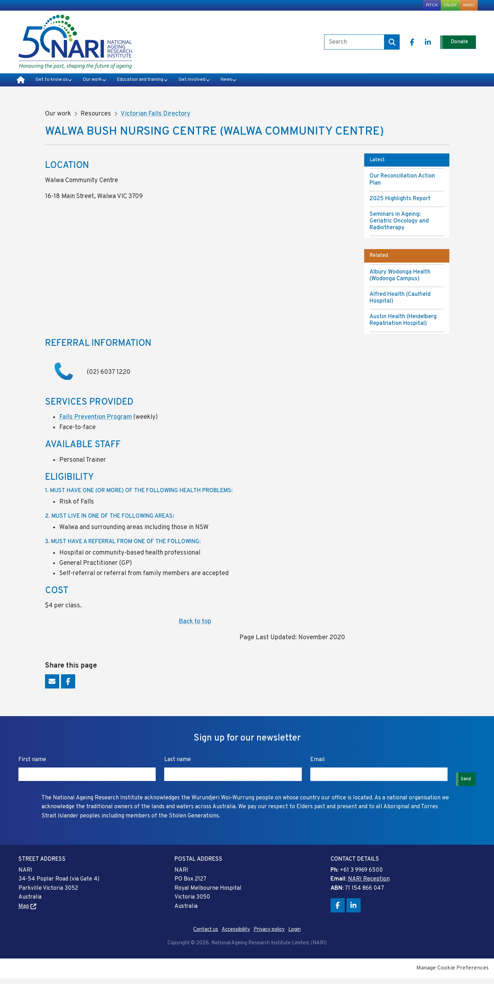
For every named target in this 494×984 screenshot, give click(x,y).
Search (381, 45)
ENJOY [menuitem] (444, 6)
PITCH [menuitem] (422, 6)
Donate (455, 45)
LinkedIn (419, 45)
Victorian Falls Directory (155, 120)
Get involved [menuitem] (226, 84)
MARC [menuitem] (467, 6)
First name (33, 765)
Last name (177, 765)
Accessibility (236, 935)
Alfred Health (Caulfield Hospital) (400, 304)
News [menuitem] (268, 84)
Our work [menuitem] (104, 84)
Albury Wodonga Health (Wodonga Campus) (400, 281)
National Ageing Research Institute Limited (75, 45)
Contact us (205, 935)
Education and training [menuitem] (163, 84)
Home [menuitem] (20, 85)
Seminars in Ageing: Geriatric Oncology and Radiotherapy (399, 227)
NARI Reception (369, 885)
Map (23, 912)
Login (294, 935)
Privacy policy (269, 935)
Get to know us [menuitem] (54, 84)
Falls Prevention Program (95, 423)
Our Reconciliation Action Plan (402, 185)
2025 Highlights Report (400, 204)
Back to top (195, 628)
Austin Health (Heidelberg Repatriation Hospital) (403, 326)
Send (463, 779)
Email (52, 687)
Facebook (403, 45)
